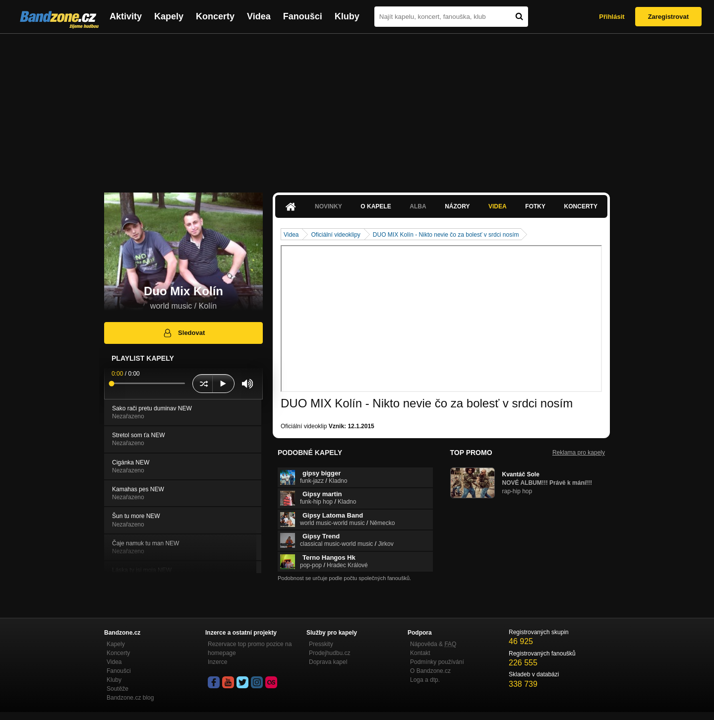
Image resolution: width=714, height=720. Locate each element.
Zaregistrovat (668, 16)
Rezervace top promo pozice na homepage (250, 648)
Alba (418, 206)
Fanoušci (302, 16)
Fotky (535, 206)
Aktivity (126, 16)
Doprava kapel (328, 661)
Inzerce (217, 661)
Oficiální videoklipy (335, 234)
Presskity (321, 644)
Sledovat (183, 332)
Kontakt (420, 653)
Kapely (168, 16)
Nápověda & (433, 644)
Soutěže (117, 688)
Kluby (347, 16)
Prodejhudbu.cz (329, 653)
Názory (457, 206)
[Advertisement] (357, 108)
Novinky (328, 206)
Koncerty (215, 16)
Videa (259, 16)
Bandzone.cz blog (130, 697)
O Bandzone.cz (430, 670)
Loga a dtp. (425, 679)
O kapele (375, 206)
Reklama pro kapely (578, 452)
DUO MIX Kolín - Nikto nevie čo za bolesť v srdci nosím (446, 234)
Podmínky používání (437, 661)
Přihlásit (611, 16)
